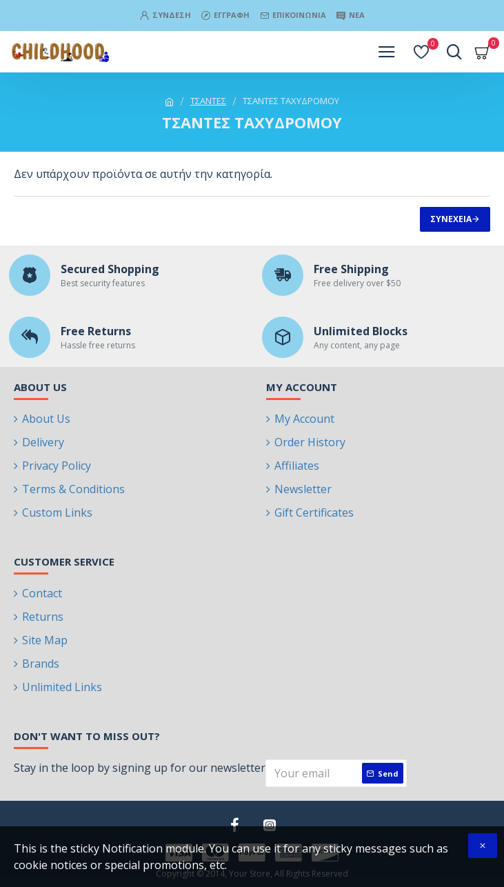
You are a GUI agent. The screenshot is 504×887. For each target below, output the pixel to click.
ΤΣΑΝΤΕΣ (208, 100)
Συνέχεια (451, 219)
